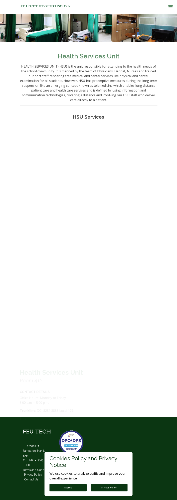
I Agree (68, 487)
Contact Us (31, 479)
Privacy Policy (33, 474)
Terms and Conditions (37, 469)
